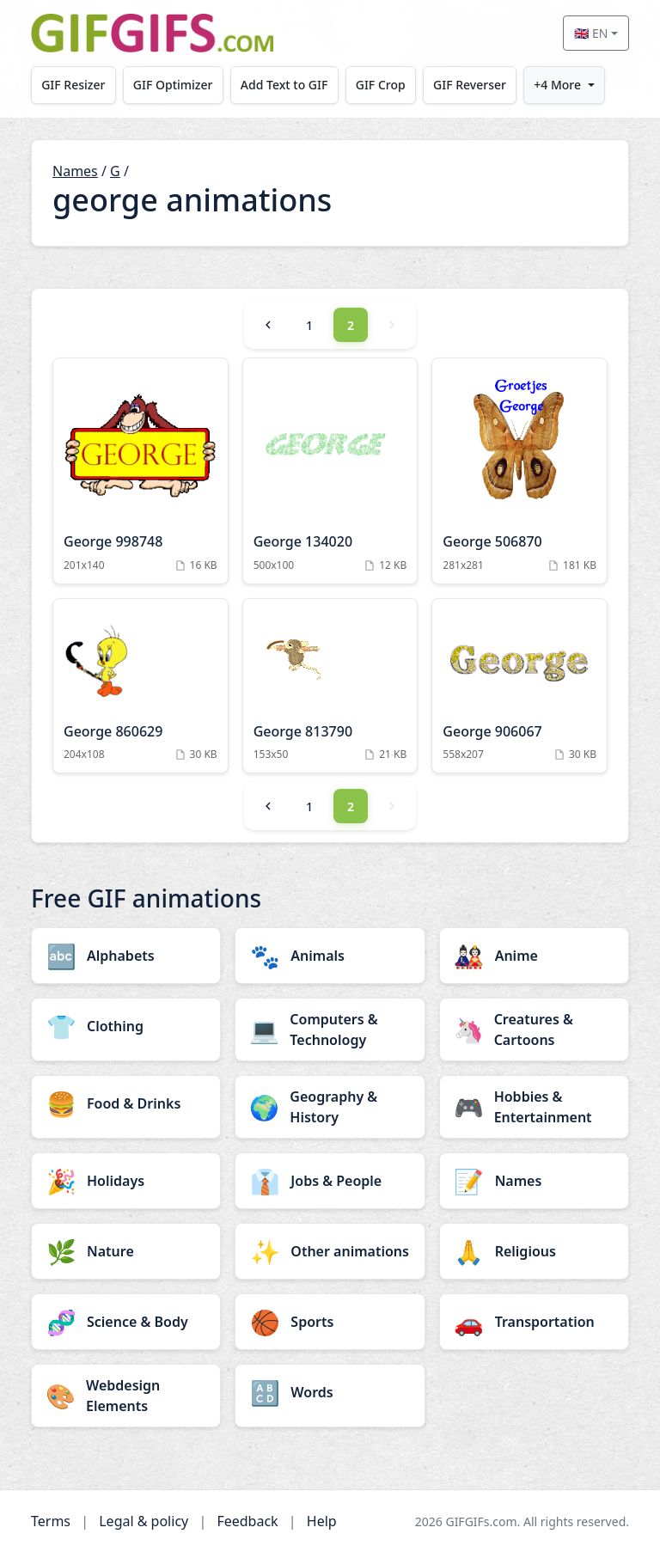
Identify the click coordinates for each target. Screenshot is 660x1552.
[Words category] (329, 1392)
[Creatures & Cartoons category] (534, 1029)
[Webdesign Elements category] (126, 1396)
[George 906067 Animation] (519, 686)
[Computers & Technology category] (329, 1029)
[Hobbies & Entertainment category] (534, 1107)
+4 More (557, 84)
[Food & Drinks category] (126, 1103)
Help (322, 1521)
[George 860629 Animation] (140, 686)
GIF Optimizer (173, 84)
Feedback (247, 1521)
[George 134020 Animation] (330, 470)
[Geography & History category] (329, 1107)
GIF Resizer (73, 84)
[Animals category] (329, 955)
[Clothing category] (126, 1026)
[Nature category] (126, 1251)
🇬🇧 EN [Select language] (591, 33)
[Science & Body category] (126, 1321)
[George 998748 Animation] (140, 470)
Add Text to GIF (284, 84)
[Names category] (534, 1180)
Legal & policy (143, 1521)
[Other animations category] (329, 1251)
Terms (50, 1521)
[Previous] (268, 325)
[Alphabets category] (126, 955)
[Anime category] (534, 955)
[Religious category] (534, 1251)
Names (75, 171)
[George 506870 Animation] (519, 470)
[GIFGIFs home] (152, 33)
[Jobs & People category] (329, 1180)
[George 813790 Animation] (330, 686)
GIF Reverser (469, 84)
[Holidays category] (126, 1180)
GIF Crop (381, 84)
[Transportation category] (534, 1321)
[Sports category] (329, 1321)
